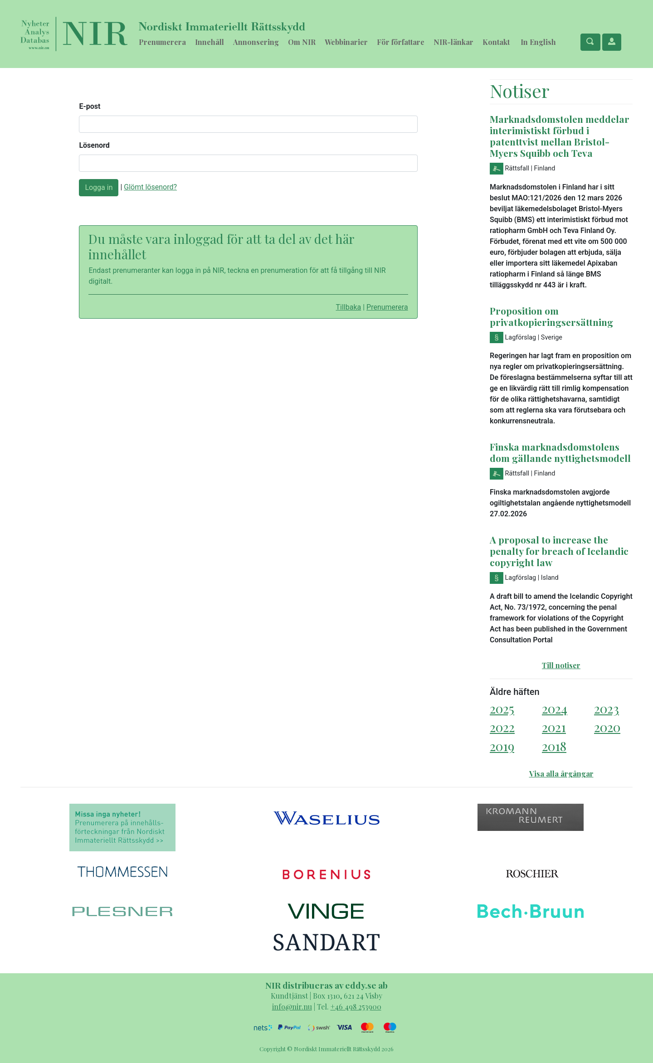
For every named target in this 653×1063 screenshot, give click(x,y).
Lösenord (94, 145)
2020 (607, 726)
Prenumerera (162, 42)
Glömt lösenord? (150, 187)
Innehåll (209, 42)
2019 (502, 746)
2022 (502, 726)
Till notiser (561, 665)
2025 (502, 708)
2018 (554, 746)
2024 (554, 708)
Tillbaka (348, 307)
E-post (89, 106)
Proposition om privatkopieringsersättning (551, 316)
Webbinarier (346, 42)
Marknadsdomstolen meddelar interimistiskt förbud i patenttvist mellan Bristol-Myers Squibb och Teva (559, 135)
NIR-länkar (453, 42)
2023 (606, 708)
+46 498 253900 (356, 1006)
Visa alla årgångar (561, 773)
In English (538, 42)
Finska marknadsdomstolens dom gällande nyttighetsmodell (560, 452)
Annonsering (256, 42)
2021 (554, 726)
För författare (400, 42)
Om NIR (302, 42)
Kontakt (496, 42)
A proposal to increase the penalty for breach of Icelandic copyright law (559, 550)
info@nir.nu (292, 1006)
